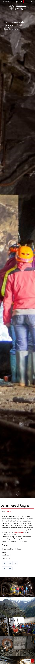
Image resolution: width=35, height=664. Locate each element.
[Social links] (21, 1)
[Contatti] (17, 1)
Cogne (9, 511)
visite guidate (18, 532)
